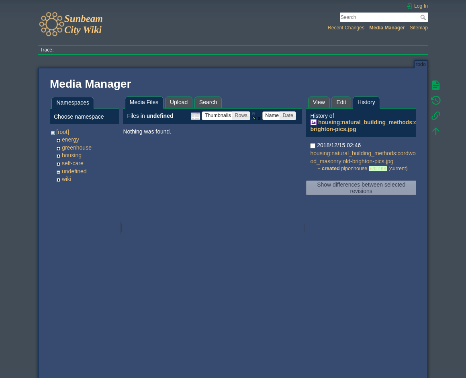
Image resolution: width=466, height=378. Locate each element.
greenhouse (77, 147)
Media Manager (387, 28)
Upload (179, 102)
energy (70, 139)
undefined (74, 171)
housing (72, 155)
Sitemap (419, 28)
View (319, 102)
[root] (62, 132)
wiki (66, 179)
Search (424, 17)
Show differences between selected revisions (361, 187)
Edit (341, 102)
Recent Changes (346, 28)
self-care (73, 163)
